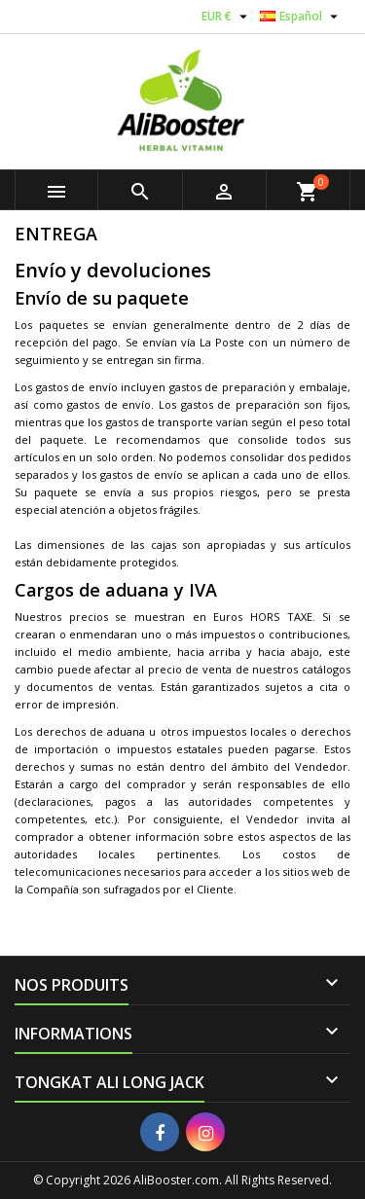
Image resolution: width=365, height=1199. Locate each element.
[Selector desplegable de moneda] (226, 16)
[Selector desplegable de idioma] (301, 16)
